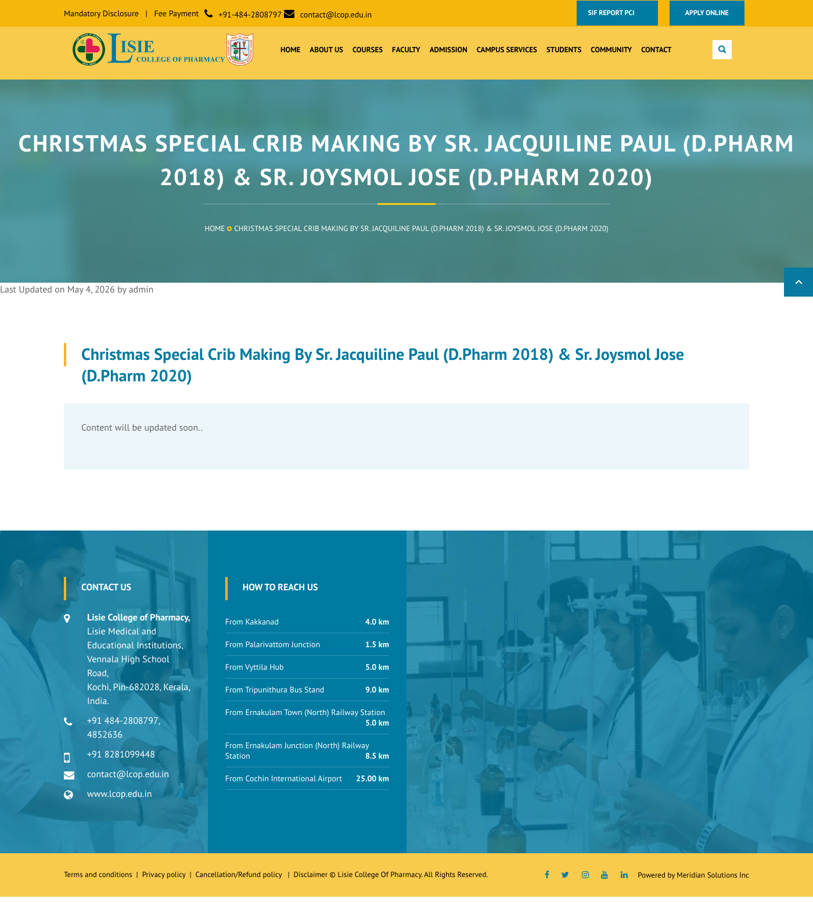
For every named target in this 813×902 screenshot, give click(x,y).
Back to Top (798, 287)
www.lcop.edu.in (119, 799)
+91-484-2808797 (250, 14)
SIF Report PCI (616, 13)
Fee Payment (176, 13)
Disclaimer (310, 880)
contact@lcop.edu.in (336, 14)
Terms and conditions (98, 880)
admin (141, 295)
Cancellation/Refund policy (239, 880)
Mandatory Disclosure (101, 13)
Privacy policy (166, 880)
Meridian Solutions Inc (713, 880)
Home (214, 234)
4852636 (105, 740)
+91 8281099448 (121, 760)
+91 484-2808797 (123, 726)
